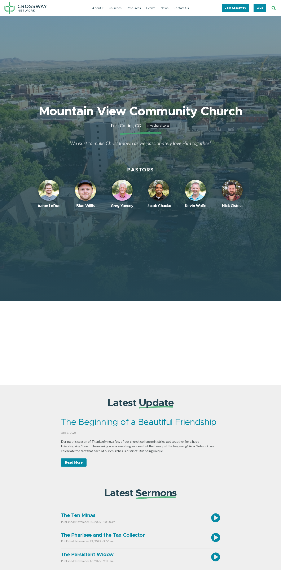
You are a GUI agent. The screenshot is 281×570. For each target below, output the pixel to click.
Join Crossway (235, 8)
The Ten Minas (78, 515)
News (164, 8)
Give (260, 8)
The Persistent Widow (87, 555)
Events (150, 8)
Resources (134, 8)
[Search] (274, 8)
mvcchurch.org (158, 125)
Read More (74, 462)
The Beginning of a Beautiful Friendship (138, 421)
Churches (115, 8)
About (98, 8)
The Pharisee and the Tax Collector (103, 535)
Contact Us (181, 8)
